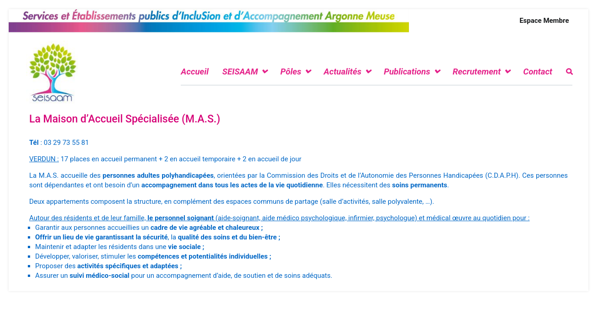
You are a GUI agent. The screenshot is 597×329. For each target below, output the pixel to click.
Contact (537, 72)
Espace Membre (544, 20)
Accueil (195, 72)
